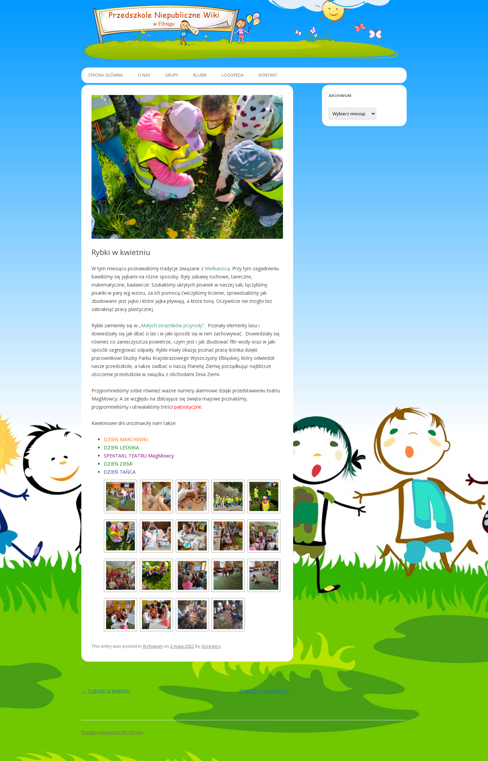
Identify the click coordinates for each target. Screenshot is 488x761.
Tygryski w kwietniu (105, 690)
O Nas (144, 75)
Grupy (171, 75)
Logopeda (233, 75)
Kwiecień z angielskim (266, 690)
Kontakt (268, 75)
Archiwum (153, 646)
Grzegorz (211, 646)
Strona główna (105, 75)
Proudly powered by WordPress (112, 732)
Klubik (200, 75)
